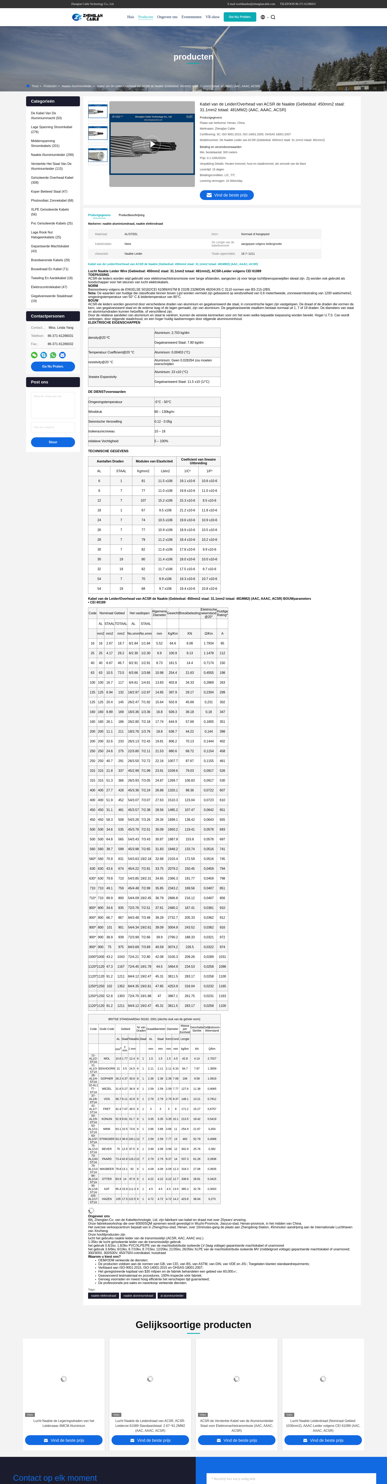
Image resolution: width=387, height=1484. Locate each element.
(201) (45, 143)
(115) (51, 166)
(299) (52, 155)
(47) (49, 191)
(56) (50, 212)
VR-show (213, 17)
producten (50, 86)
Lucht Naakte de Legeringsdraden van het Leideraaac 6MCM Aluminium (150, 1423)
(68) (52, 200)
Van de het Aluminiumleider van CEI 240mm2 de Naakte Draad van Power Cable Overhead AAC (64, 1423)
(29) (50, 260)
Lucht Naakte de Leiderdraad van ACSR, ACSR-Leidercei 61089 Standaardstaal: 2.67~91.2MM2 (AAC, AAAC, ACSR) (237, 1425)
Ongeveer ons (167, 17)
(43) (50, 248)
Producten (145, 17)
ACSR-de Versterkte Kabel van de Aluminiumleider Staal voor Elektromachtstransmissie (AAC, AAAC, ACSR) (323, 1425)
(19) (51, 298)
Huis (130, 17)
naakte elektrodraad (103, 1295)
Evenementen (191, 17)
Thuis (35, 86)
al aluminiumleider (172, 1295)
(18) (52, 278)
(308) (52, 180)
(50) (46, 115)
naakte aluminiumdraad (138, 1295)
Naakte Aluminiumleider (77, 86)
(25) (52, 223)
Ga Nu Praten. (240, 16)
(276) (51, 129)
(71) (49, 269)
